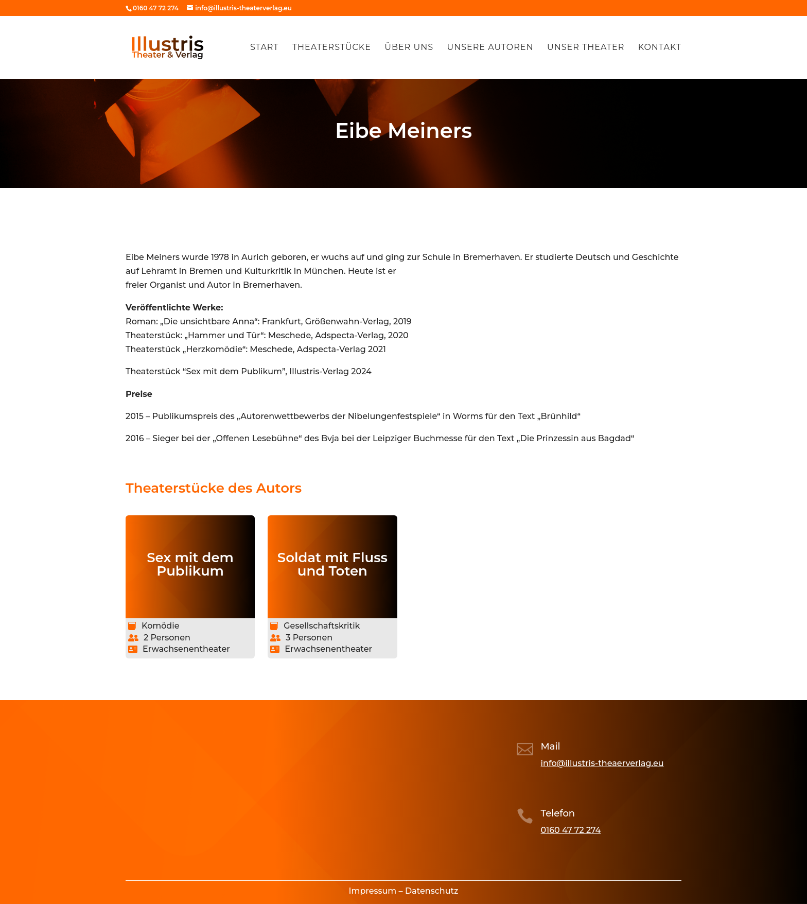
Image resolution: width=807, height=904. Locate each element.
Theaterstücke (331, 48)
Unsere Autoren (490, 48)
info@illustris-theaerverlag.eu (602, 763)
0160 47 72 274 (571, 830)
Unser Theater (585, 48)
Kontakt (659, 48)
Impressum (373, 891)
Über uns (408, 48)
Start (264, 48)
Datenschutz (432, 891)
